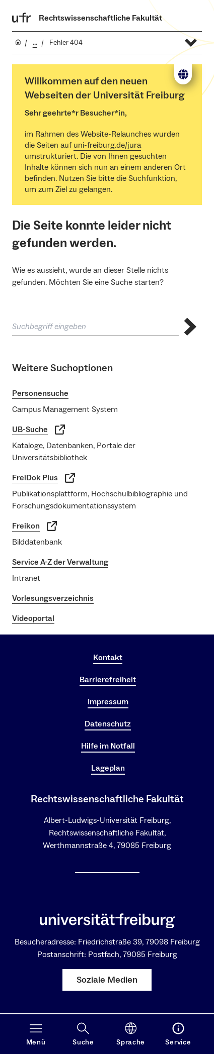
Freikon (34, 526)
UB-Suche (38, 430)
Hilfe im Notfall (108, 746)
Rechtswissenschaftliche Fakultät (100, 18)
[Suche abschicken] (190, 327)
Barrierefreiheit (108, 680)
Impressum (108, 702)
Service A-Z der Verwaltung (60, 562)
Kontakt (107, 658)
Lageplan (108, 768)
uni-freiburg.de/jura (107, 145)
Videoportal (33, 618)
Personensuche (40, 393)
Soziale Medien (107, 980)
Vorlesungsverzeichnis (53, 598)
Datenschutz (108, 724)
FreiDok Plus (43, 478)
